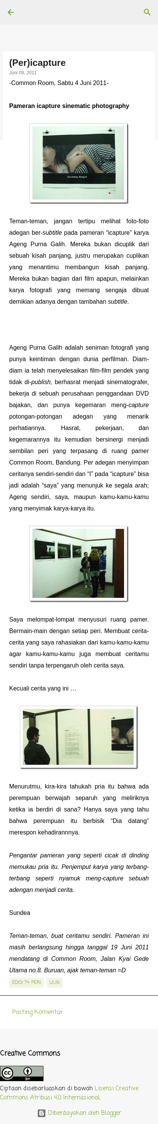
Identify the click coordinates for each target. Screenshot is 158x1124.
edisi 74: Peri (26, 982)
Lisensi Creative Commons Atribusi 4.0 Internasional (69, 1093)
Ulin (55, 982)
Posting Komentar (37, 1012)
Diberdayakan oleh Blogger (79, 1113)
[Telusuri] (147, 12)
